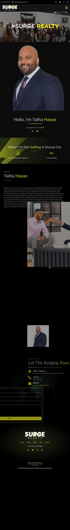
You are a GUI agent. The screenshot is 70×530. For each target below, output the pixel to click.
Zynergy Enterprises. (48, 468)
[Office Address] (67, 371)
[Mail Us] (67, 383)
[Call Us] (67, 377)
